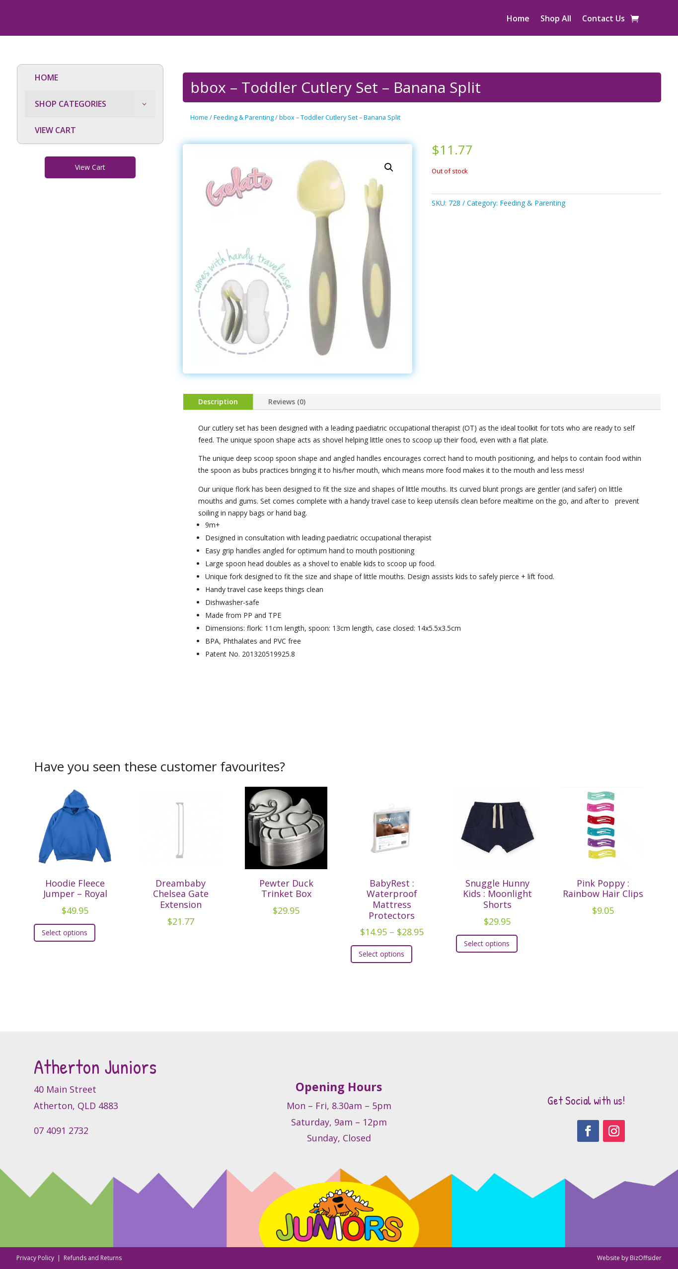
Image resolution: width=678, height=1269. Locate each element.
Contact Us (603, 19)
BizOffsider (646, 1258)
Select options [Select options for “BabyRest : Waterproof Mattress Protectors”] (381, 954)
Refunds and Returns (93, 1258)
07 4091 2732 (61, 1130)
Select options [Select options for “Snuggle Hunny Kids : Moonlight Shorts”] (487, 943)
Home (518, 19)
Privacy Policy (36, 1258)
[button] (389, 167)
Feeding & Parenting (244, 117)
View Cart (90, 167)
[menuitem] (90, 78)
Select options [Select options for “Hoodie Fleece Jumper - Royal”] (64, 932)
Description (218, 401)
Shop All (555, 19)
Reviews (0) (286, 401)
